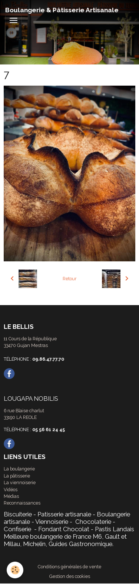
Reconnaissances (22, 503)
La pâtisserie (17, 476)
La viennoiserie (20, 482)
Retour (69, 278)
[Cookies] (15, 570)
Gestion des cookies (69, 576)
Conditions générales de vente (69, 566)
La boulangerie (19, 469)
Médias (11, 496)
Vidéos (10, 489)
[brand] (62, 10)
